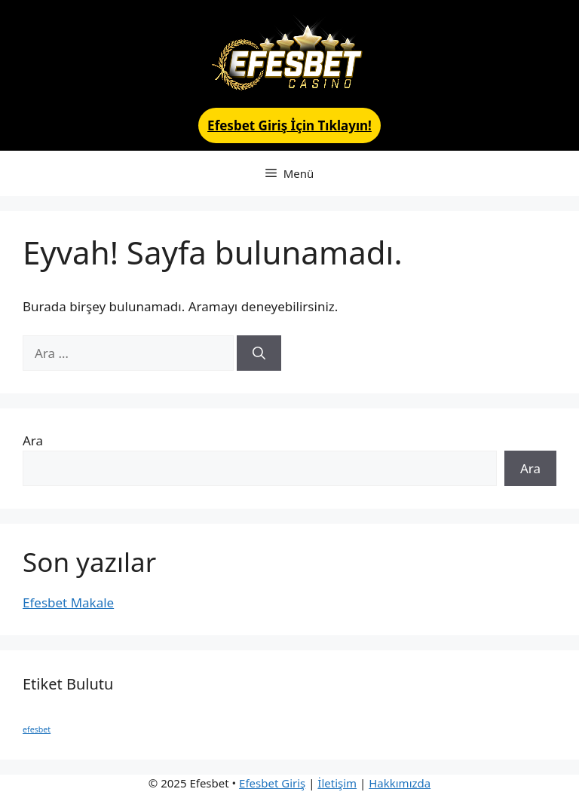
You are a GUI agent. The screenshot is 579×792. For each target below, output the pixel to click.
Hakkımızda (399, 782)
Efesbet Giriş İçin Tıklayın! (289, 125)
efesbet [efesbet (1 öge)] (37, 729)
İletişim (337, 782)
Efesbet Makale (68, 602)
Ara (33, 440)
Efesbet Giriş (272, 782)
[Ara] (259, 353)
